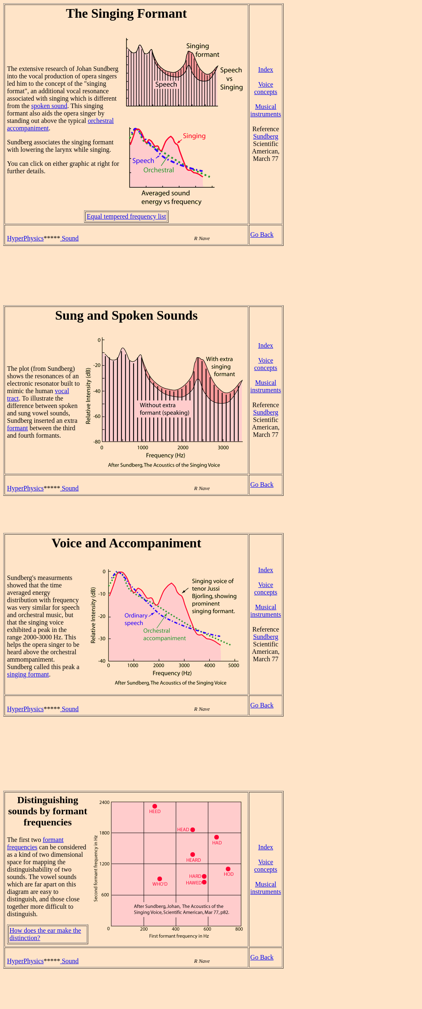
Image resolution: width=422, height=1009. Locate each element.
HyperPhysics (25, 238)
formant (17, 427)
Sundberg (265, 136)
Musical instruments (265, 110)
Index (265, 69)
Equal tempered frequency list (126, 216)
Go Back (261, 234)
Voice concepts (265, 88)
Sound (69, 238)
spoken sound (49, 105)
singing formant (28, 674)
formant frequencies (35, 843)
